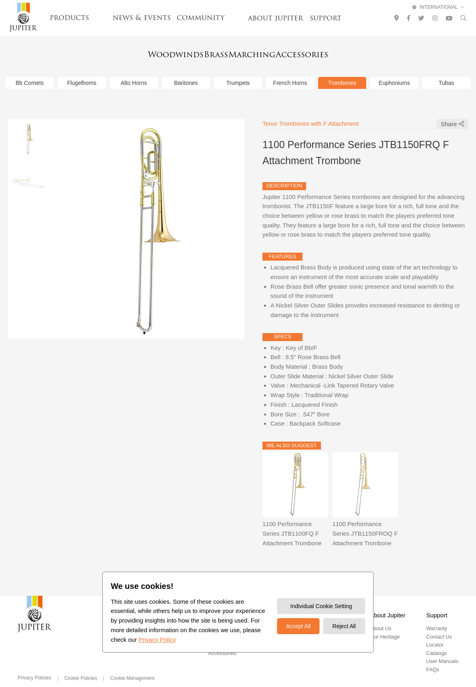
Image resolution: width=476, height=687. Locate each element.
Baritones (186, 72)
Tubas (446, 72)
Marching (263, 53)
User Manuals (442, 650)
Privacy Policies (34, 667)
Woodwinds (146, 53)
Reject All (344, 626)
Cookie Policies (80, 667)
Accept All (298, 626)
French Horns (290, 72)
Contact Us (439, 626)
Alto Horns (134, 72)
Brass (206, 53)
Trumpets (238, 72)
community (200, 17)
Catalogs (436, 642)
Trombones (342, 72)
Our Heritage (384, 626)
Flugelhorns (81, 72)
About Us (380, 618)
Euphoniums (394, 72)
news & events (142, 17)
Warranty (436, 618)
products (69, 17)
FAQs (433, 658)
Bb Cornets (30, 72)
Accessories (331, 53)
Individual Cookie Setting (321, 606)
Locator (435, 634)
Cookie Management (132, 667)
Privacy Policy (157, 640)
